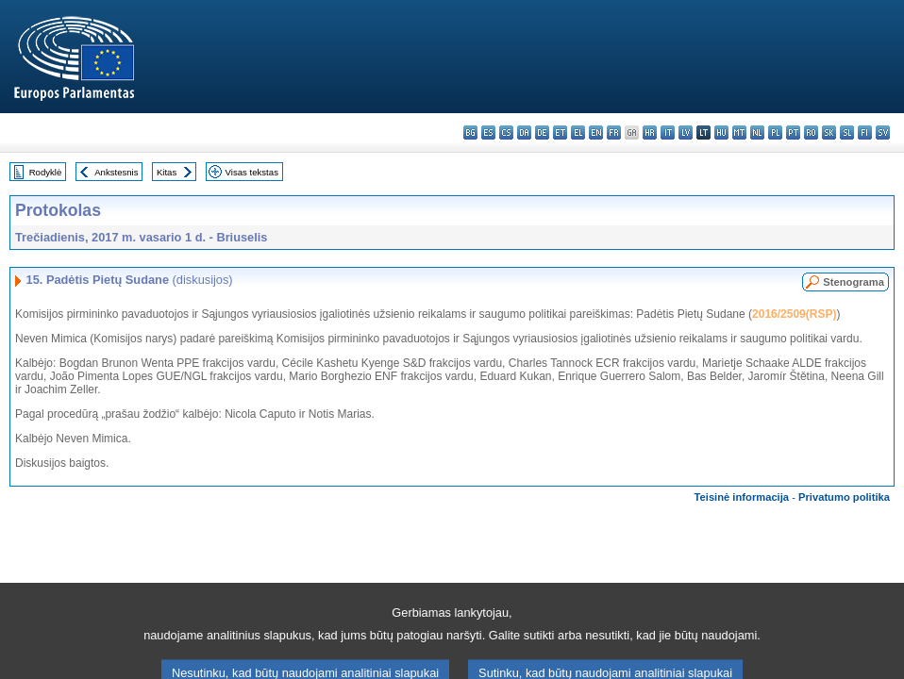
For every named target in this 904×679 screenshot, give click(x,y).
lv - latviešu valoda (685, 132)
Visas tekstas (252, 172)
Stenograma (853, 282)
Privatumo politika (844, 497)
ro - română (811, 132)
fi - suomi (865, 132)
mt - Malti (739, 132)
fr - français (614, 132)
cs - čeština (506, 132)
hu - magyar (721, 132)
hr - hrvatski (650, 132)
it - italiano (668, 132)
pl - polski (775, 132)
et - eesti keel (560, 132)
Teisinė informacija (742, 497)
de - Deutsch (542, 132)
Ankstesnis (116, 172)
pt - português (793, 132)
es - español (488, 132)
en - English (596, 132)
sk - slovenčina (829, 132)
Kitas (166, 172)
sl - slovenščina (847, 132)
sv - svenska (883, 132)
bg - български (470, 132)
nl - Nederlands (757, 132)
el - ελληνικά (578, 132)
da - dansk (524, 132)
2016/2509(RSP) (794, 314)
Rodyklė (45, 172)
